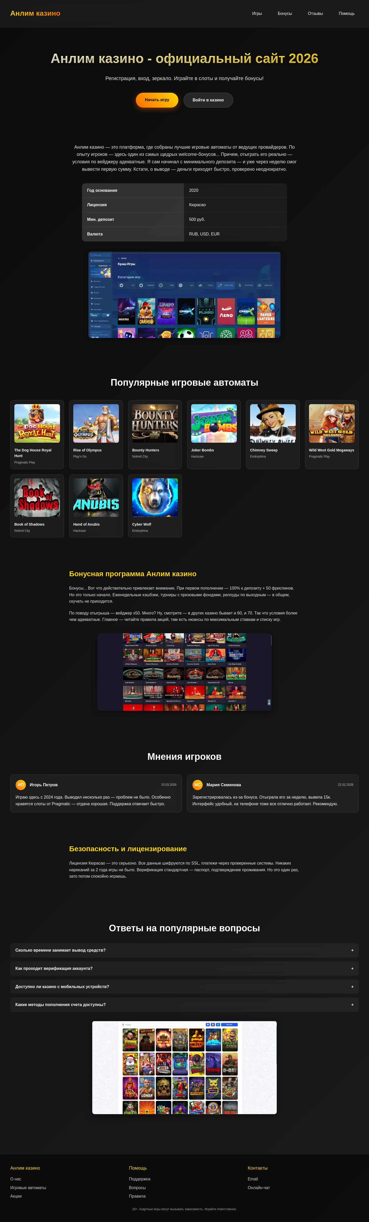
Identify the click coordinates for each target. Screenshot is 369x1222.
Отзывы (315, 13)
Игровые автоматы (28, 1188)
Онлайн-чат (259, 1188)
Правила (137, 1196)
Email (253, 1179)
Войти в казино (208, 100)
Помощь (347, 13)
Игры (257, 13)
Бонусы (285, 13)
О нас (15, 1179)
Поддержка (139, 1179)
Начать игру (157, 100)
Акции (16, 1196)
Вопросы (137, 1188)
